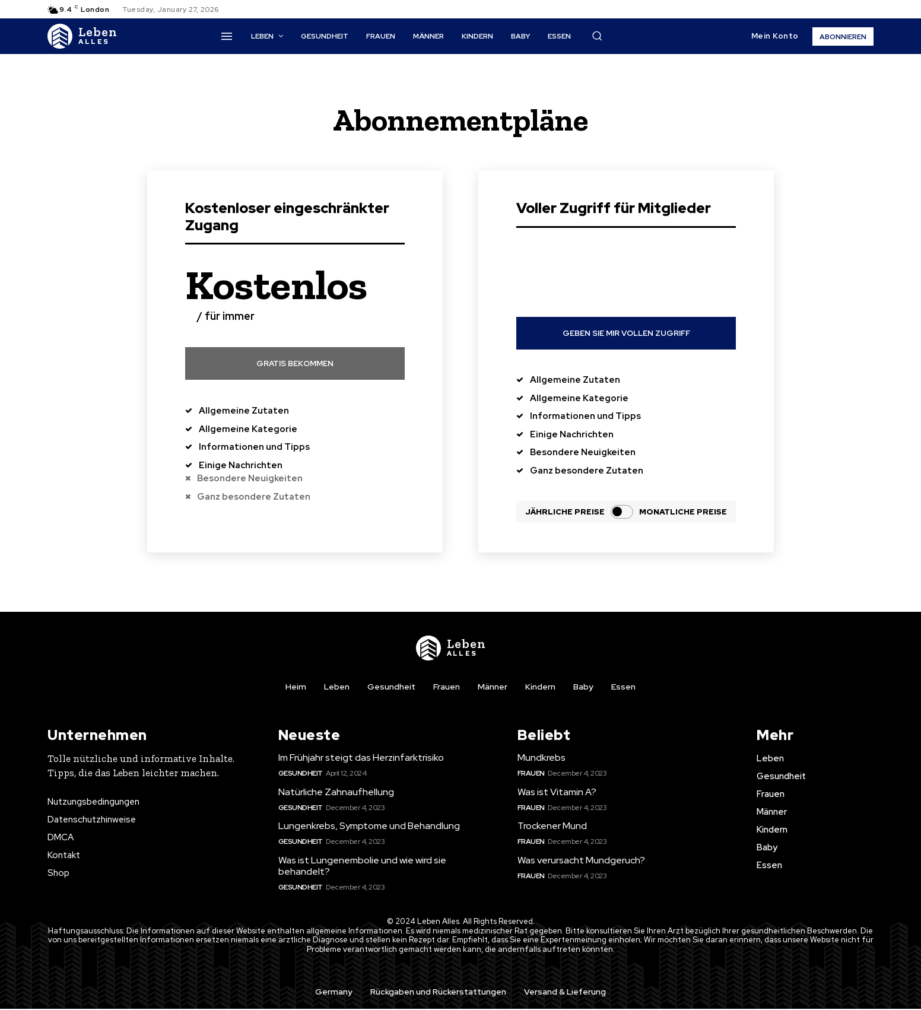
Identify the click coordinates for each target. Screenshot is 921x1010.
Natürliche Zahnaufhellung (336, 793)
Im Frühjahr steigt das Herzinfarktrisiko (361, 758)
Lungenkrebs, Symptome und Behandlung (369, 827)
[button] (597, 35)
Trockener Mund (552, 827)
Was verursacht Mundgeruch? (581, 861)
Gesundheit (300, 774)
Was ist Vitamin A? (556, 793)
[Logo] (82, 36)
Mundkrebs (541, 758)
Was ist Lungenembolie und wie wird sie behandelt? (362, 867)
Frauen (531, 774)
